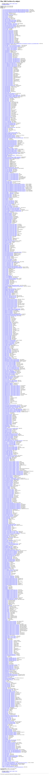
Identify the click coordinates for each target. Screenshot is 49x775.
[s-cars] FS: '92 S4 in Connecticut (7, 259)
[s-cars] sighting (4, 638)
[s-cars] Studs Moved (5, 670)
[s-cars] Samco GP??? (5, 606)
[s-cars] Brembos (5, 156)
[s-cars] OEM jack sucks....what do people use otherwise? (11, 385)
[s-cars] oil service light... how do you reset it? (9, 404)
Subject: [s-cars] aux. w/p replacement (8, 766)
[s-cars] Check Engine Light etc (7, 194)
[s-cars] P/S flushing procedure (7, 415)
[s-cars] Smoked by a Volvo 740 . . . (7, 640)
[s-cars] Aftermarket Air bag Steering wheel (9, 62)
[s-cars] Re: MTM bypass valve (7, 509)
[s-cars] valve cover (5, 735)
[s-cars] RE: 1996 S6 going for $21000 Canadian (9, 446)
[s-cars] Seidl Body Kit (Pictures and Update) (9, 621)
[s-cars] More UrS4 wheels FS (7, 357)
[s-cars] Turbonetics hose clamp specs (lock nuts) (10, 715)
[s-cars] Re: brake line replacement (7, 477)
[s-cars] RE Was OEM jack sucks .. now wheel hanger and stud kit (12, 440)
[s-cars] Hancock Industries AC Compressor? (9, 288)
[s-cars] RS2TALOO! (5, 561)
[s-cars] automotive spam (6, 117)
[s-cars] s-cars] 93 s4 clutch (6, 571)
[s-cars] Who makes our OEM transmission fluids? (10, 755)
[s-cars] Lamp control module (7, 335)
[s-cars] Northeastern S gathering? (7, 383)
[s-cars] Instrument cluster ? (6, 318)
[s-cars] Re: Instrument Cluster (7, 498)
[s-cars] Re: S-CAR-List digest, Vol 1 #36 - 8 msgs (10, 531)
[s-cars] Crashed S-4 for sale (6, 204)
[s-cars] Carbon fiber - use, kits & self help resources (10, 173)
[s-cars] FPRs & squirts (6, 245)
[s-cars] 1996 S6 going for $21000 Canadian (9, 21)
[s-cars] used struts (5, 724)
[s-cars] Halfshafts (5, 287)
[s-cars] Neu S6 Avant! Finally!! (7, 378)
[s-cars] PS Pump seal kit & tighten (7, 436)
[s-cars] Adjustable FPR (6, 50)
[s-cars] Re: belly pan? (5, 459)
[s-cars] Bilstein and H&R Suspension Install (9, 133)
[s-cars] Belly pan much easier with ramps (8, 127)
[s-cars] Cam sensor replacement (7, 169)
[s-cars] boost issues (5, 138)
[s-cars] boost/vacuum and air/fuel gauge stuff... (9, 140)
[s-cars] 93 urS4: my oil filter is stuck (8, 34)
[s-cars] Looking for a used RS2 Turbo (8, 343)
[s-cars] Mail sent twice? (6, 346)
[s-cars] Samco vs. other (6, 612)
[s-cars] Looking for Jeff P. (6, 345)
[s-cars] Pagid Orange (5, 424)
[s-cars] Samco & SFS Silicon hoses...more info (9, 599)
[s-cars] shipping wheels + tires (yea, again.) (9, 637)
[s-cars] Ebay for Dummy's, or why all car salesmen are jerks (11, 210)
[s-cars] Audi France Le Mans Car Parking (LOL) (10, 96)
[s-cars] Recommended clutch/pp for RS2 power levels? (11, 550)
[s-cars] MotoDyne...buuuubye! (7, 358)
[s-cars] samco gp (5, 600)
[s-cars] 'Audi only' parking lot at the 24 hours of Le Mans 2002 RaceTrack (14, 12)
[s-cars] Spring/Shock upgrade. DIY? (8, 665)
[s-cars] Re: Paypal (5, 519)
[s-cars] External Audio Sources (7, 239)
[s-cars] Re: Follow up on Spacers (7, 483)
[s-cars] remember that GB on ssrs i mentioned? (9, 551)
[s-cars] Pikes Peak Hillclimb (6, 432)
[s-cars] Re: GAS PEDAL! (6, 486)
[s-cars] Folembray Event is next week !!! (8, 240)
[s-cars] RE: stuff (5, 538)
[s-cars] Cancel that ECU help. (7, 171)
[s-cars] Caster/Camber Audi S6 (7, 181)
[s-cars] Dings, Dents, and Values (7, 206)
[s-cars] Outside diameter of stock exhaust (8, 408)
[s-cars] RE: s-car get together (7, 530)
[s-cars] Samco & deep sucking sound (8, 598)
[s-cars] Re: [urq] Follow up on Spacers (8, 456)
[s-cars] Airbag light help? (6, 86)
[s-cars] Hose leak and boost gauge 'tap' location (9, 299)
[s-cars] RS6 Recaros (5, 568)
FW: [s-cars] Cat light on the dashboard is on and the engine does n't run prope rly (15, 762)
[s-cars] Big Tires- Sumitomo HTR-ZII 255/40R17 (10, 132)
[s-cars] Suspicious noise (6, 676)
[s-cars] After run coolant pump (7, 53)
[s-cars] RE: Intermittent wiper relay (8, 502)
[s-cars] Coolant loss (5, 199)
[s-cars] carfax (4, 180)
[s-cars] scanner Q (5, 619)
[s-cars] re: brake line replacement (7, 475)
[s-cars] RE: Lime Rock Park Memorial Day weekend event (11, 503)
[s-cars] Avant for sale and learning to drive (9, 123)
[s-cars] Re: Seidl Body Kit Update (7, 537)
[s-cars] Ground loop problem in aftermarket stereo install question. (12, 286)
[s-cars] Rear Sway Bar (6, 548)
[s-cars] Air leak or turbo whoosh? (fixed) (8, 85)
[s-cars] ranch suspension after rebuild (8, 439)
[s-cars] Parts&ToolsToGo (6, 425)
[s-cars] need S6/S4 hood (6, 375)
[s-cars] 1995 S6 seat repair (6, 19)
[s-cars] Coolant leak (5, 198)
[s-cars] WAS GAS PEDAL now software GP (9, 742)
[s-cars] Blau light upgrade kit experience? (9, 135)
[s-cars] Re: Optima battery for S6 (7, 516)
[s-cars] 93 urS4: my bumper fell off (8, 30)
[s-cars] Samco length (5, 609)
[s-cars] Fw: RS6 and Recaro (6, 275)
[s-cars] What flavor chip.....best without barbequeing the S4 (11, 750)
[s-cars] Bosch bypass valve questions (8, 145)
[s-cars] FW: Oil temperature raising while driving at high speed (12, 267)
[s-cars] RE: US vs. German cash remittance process (10, 544)
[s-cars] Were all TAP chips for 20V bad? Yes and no (10, 749)
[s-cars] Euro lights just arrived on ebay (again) (9, 224)
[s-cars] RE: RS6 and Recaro (6, 526)
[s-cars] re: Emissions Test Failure (7, 481)
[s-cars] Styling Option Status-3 (7, 673)
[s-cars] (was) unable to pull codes (7, 14)
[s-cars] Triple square (5, 709)
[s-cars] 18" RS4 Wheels (6, 18)
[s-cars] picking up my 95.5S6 (7, 430)
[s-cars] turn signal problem (6, 717)
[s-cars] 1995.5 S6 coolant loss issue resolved (9, 20)
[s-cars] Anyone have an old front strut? (8, 94)
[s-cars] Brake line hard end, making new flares (9, 150)
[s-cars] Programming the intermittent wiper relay (10, 434)
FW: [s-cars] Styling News (6, 765)
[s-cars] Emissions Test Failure (7, 219)
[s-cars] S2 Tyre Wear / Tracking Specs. (8, 575)
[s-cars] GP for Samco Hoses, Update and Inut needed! (10, 285)
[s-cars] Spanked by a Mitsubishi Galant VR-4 (9, 657)
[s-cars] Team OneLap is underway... (8, 679)
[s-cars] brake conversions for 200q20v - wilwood (10, 149)
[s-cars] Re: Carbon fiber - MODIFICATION (9, 478)
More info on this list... (6, 4)
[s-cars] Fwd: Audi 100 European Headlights (9, 279)
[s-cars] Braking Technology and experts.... (9, 155)
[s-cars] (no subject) (5, 13)
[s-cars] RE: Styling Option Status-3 (8, 540)
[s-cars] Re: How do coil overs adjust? (8, 489)
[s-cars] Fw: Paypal (5, 268)
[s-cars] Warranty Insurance (6, 740)
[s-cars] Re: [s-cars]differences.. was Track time (9, 455)
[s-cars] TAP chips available (6, 678)
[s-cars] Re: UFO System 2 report (7, 541)
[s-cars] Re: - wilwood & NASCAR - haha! (9, 441)
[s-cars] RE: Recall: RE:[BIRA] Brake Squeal (9, 524)
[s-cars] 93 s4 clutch (5, 28)
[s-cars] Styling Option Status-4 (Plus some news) (10, 674)
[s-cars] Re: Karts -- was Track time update (9, 442)
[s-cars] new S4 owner (5, 379)
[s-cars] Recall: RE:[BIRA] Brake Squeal (8, 549)
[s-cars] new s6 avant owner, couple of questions (9, 380)
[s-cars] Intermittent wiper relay (7, 323)
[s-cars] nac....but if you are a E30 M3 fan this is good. (10, 367)
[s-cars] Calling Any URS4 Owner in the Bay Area (10, 168)
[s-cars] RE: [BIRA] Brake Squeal (7, 453)
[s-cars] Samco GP (5, 604)
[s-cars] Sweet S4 (5, 677)
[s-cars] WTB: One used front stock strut (8, 761)
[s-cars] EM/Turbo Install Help (7, 213)
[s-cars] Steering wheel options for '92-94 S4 (9, 669)
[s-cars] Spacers (4, 656)
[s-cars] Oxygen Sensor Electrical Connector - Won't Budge (11, 411)
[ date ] (16, 3)
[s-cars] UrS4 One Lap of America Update (8, 722)
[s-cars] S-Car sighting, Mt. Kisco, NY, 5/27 (9, 569)
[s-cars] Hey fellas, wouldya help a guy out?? (9, 295)
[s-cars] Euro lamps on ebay (6, 223)
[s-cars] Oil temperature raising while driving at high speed (11, 405)
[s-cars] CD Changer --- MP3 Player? (8, 192)
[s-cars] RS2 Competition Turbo (7, 556)
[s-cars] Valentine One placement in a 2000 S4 (9, 733)
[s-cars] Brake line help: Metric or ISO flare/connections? (11, 152)
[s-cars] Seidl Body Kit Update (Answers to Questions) (10, 624)
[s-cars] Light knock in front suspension (8, 342)
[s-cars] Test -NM (5, 682)
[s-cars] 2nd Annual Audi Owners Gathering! (9, 25)
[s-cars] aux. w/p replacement (7, 121)
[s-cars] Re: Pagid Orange (6, 517)
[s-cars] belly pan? (5, 128)
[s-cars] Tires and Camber (6, 685)
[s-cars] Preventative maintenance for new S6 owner (10, 433)
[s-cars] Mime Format (5, 353)
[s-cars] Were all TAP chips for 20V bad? (8, 743)
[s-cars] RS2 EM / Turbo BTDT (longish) (8, 559)
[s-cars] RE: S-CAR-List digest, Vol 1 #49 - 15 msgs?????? (11, 533)
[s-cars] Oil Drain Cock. (6, 396)
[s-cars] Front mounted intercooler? (7, 253)
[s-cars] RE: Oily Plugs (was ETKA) (8, 514)
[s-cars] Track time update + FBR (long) (8, 692)
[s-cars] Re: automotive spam (6, 457)
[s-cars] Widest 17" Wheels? (6, 757)
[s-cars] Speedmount (5, 661)
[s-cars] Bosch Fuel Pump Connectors (8, 146)
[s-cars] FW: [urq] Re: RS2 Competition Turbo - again (10, 261)
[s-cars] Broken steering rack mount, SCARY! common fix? (11, 157)
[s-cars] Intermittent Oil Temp (7, 322)
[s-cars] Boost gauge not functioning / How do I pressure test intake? (13, 137)
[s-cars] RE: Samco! (5, 536)
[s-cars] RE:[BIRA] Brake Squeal (7, 546)
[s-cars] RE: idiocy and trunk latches (8, 494)
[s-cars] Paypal (4, 427)
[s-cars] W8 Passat (5, 738)
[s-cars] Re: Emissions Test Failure (7, 479)
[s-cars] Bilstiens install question (7, 134)
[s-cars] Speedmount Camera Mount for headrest (9, 664)
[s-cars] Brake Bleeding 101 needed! (8, 148)
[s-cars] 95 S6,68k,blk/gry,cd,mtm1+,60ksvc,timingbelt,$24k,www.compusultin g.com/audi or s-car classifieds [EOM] (20, 43)
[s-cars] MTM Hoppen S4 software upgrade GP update (10, 359)
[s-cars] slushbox (5, 639)
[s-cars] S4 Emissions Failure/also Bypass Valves (10, 578)
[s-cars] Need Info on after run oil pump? (8, 373)
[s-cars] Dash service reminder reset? (8, 205)
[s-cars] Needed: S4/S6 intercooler (7, 376)
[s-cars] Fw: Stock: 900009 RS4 (7, 276)
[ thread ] (10, 3)
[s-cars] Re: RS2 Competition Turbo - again (9, 525)
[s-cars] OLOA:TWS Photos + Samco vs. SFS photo (10, 407)
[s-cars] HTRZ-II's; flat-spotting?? (7, 310)
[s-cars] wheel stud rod (5, 753)
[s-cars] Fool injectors (5, 243)
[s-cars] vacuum (4, 725)
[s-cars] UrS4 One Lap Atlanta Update (8, 721)
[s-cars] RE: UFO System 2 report (7, 542)
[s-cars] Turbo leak (5, 712)
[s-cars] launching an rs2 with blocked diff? (9, 340)
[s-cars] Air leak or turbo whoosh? (7, 67)
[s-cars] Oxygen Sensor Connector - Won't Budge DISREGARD (12, 409)
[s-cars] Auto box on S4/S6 (6, 102)
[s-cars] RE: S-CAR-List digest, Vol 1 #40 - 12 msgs (10, 532)
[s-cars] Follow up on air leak (7, 241)
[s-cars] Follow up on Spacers (7, 242)
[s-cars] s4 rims (4, 585)
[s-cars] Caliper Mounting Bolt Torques (8, 167)
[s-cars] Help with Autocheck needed (8, 291)
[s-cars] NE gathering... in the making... (8, 370)
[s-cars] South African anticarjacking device (9, 654)
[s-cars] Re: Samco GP (5, 534)
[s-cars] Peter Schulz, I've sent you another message (10, 428)
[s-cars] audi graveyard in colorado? (8, 97)
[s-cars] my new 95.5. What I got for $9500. (9, 363)
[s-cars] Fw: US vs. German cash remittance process (10, 278)
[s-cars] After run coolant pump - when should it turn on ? (11, 58)
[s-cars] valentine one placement (7, 729)
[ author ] (13, 3)
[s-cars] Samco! (4, 618)
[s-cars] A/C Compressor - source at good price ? (9, 48)
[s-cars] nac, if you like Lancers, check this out (9, 365)
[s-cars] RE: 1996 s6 (5, 445)
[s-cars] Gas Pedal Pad (5, 281)
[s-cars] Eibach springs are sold (7, 212)
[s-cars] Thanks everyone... (6, 683)
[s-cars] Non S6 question (6, 382)
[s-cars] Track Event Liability (7, 690)
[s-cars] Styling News (5, 671)
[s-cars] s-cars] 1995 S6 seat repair (7, 570)
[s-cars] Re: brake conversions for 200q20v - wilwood (10, 461)
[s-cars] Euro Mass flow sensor (7, 236)
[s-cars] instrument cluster (6, 316)
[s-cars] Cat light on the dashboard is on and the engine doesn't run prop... (13, 187)
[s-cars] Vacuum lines (5, 726)
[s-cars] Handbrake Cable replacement (8, 289)
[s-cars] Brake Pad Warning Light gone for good (9, 153)
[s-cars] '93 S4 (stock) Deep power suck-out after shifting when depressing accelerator (15, 9)
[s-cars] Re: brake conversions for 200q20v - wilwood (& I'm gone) (12, 471)
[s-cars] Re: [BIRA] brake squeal (7, 452)
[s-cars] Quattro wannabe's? (6, 438)
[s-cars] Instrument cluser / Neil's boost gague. (9, 315)
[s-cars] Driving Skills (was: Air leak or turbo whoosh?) (11, 208)
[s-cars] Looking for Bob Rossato (7, 344)
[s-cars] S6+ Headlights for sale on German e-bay (10, 589)
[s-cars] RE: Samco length (6, 535)
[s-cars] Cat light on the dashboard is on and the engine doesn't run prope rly (14, 186)
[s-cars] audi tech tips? (5, 101)
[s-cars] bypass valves (5, 159)
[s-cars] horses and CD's (6, 298)
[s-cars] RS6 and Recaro (6, 562)
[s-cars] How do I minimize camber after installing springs (11, 308)
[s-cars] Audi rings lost (5, 98)
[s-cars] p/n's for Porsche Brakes (7, 414)
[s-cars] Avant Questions (6, 125)
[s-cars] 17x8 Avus (5, 15)
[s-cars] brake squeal (5, 154)
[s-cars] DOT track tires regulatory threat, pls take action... (11, 207)
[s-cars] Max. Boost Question (6, 349)
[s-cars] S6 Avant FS (5, 586)
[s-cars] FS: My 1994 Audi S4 (7, 260)
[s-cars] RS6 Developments (6, 567)
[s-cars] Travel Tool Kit (6, 707)
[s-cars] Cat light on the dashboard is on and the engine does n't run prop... (13, 185)
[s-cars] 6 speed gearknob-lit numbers (8, 27)
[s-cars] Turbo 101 (5, 711)
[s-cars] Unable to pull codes (6, 719)
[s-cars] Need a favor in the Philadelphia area (9, 371)
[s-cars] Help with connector (6, 293)
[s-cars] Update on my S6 (6, 720)
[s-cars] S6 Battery (5, 587)
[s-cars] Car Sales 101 (5, 172)
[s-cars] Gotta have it (5, 284)
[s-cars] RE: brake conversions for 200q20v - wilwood (10, 464)
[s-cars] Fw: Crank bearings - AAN (7, 262)
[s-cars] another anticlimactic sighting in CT (9, 93)
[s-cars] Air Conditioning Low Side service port (9, 63)
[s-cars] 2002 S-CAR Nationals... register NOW (9, 23)
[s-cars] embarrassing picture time (7, 216)
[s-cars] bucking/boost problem (7, 158)
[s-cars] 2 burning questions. (6, 22)
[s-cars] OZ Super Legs (6, 412)
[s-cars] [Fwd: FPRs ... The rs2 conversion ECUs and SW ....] (11, 45)
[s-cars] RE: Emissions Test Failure (7, 480)
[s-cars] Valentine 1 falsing (6, 728)
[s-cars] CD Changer (5, 191)
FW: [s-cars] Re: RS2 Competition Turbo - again (9, 763)
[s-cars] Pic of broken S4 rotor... (7, 429)
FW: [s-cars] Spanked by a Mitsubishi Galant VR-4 (10, 764)
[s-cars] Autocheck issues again (7, 116)
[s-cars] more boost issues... (6, 356)
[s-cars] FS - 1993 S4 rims (6, 256)
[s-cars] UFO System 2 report (7, 718)
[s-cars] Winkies (4, 760)
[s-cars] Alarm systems (6, 92)
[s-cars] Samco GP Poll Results (7, 605)
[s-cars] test (4, 680)
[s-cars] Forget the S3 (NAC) (6, 244)
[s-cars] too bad (4, 687)
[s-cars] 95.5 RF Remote (6, 44)
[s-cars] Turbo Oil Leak (6, 714)
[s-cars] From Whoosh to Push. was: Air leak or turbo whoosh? (12, 252)
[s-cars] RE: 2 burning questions (7, 450)
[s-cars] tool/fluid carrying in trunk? (7, 689)
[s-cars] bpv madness (5, 147)
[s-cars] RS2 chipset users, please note (8, 555)
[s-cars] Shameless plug (6, 635)
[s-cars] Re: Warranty (5, 545)
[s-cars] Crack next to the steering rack (8, 200)
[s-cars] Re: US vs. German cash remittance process (10, 543)
